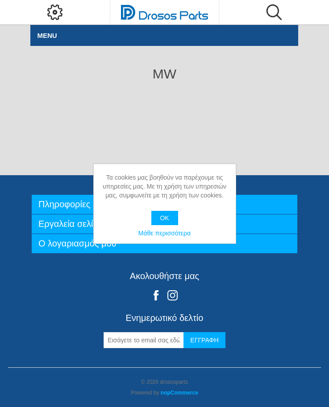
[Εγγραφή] (144, 340)
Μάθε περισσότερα (164, 233)
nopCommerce (179, 393)
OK (164, 218)
